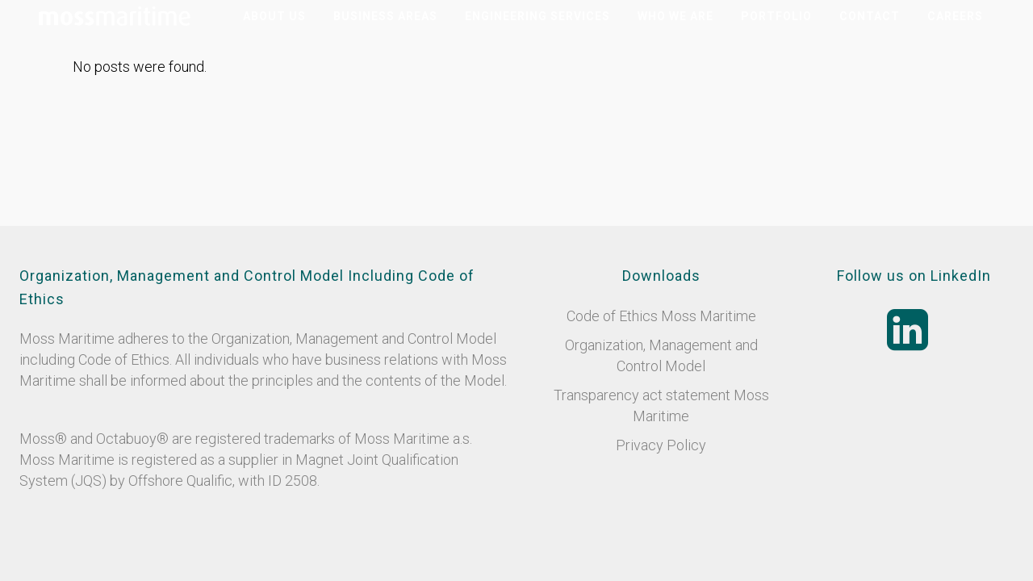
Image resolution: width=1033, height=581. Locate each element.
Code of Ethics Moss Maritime (661, 315)
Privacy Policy (661, 445)
